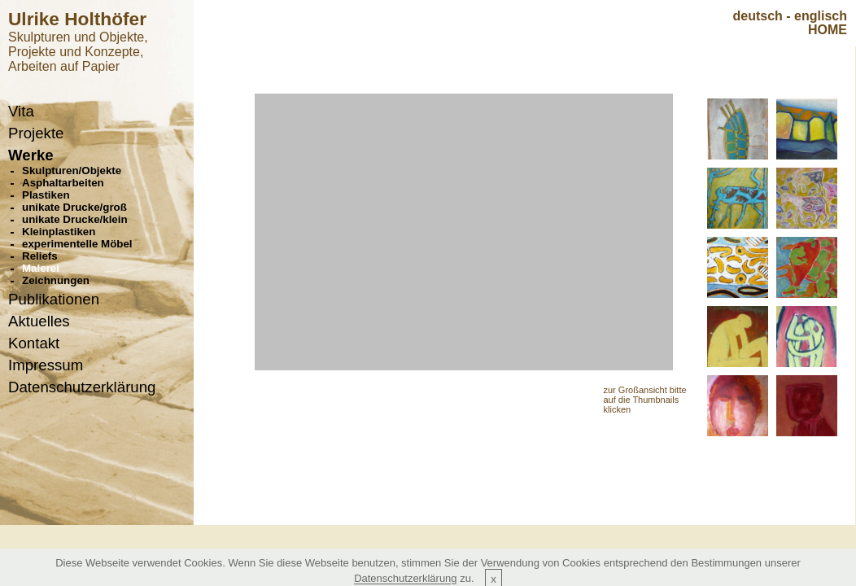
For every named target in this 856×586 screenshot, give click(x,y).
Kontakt (33, 343)
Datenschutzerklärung (81, 387)
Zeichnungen (56, 280)
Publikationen (53, 299)
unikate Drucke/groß (74, 207)
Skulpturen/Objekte (71, 170)
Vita (21, 111)
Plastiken (46, 195)
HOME (827, 30)
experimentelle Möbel (77, 244)
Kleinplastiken (58, 231)
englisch (820, 16)
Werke (31, 155)
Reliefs (40, 256)
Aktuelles (39, 321)
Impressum (45, 365)
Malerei (40, 268)
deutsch (758, 16)
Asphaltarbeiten (63, 183)
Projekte (35, 133)
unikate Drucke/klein (75, 219)
